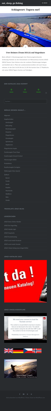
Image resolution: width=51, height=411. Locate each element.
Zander (8, 200)
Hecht (7, 184)
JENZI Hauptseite (9, 233)
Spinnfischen (9, 141)
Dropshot (8, 132)
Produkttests (8, 163)
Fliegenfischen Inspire (10, 148)
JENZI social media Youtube (12, 244)
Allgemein (7, 115)
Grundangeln (9, 138)
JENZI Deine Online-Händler (12, 222)
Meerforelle (9, 190)
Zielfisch (6, 174)
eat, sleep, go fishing (12, 3)
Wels (7, 197)
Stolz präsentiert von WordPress (15, 397)
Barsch (8, 178)
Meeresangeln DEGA (10, 159)
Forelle (8, 181)
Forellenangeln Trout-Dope (12, 152)
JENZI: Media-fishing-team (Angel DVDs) (16, 248)
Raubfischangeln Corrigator (12, 167)
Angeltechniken (8, 119)
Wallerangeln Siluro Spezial (12, 171)
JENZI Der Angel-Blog (10, 225)
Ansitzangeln (9, 122)
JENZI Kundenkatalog (10, 237)
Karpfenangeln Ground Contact (13, 156)
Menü (45, 3)
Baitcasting (9, 125)
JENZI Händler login (10, 229)
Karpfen (8, 187)
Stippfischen (9, 145)
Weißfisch (8, 194)
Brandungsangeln (11, 129)
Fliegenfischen (10, 135)
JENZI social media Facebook (12, 240)
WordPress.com (40, 397)
